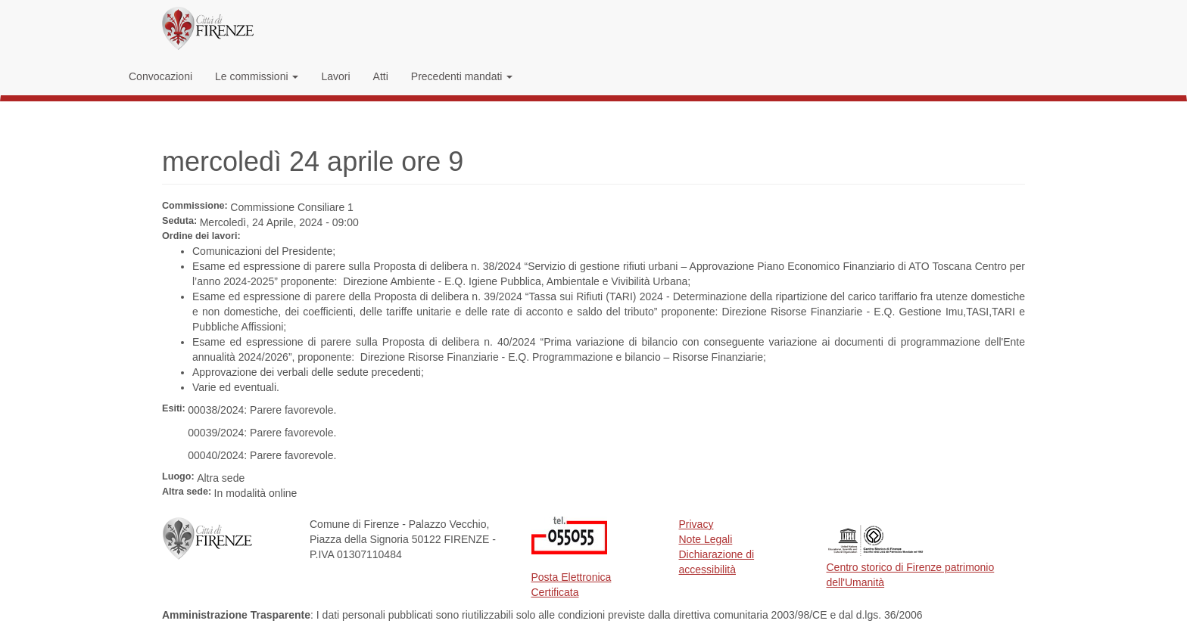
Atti (380, 76)
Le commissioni (256, 76)
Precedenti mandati (462, 76)
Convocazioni (160, 76)
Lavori (335, 76)
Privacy (696, 524)
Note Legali (706, 539)
